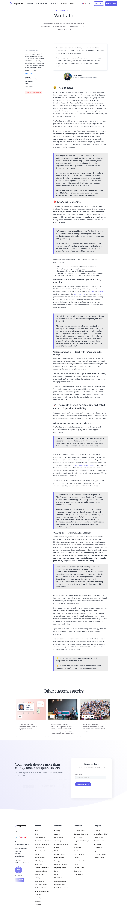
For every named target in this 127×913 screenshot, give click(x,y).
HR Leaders (58, 878)
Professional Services (61, 844)
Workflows (38, 901)
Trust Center (78, 871)
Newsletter (77, 847)
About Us (97, 830)
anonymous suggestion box (85, 465)
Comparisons (78, 874)
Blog (75, 844)
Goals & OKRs (39, 874)
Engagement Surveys (41, 871)
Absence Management (42, 844)
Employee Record (40, 837)
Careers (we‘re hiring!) (101, 834)
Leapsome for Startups (81, 841)
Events (76, 851)
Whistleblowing (40, 857)
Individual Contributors (61, 888)
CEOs (56, 874)
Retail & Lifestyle (59, 854)
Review (100, 291)
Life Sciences (58, 851)
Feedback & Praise (41, 884)
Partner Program (99, 837)
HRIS (36, 834)
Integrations (38, 898)
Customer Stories (79, 830)
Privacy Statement (100, 854)
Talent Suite (38, 864)
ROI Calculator (78, 837)
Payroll (37, 854)
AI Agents (64, 3)
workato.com (28, 73)
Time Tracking (39, 847)
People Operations (60, 881)
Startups (57, 861)
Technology (58, 841)
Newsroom (97, 844)
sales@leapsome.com (22, 844)
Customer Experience (81, 834)
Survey (91, 291)
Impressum (97, 851)
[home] (16, 3)
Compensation (39, 881)
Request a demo (111, 3)
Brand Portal (98, 847)
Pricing (72, 3)
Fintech (56, 847)
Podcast (76, 857)
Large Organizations (60, 867)
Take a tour (98, 3)
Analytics (38, 904)
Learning (37, 878)
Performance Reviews (42, 867)
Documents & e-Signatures (43, 841)
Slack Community (79, 854)
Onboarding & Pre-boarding (44, 851)
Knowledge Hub (79, 861)
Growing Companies (60, 864)
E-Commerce (58, 837)
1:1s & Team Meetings (41, 888)
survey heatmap (79, 294)
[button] (30, 3)
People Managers (59, 884)
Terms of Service (99, 857)
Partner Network (99, 841)
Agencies (57, 834)
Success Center (79, 867)
